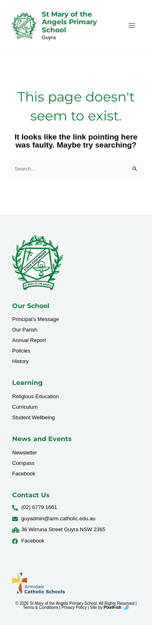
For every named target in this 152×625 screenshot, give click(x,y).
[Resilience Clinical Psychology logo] (37, 262)
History (20, 361)
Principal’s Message (35, 319)
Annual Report (29, 340)
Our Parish (24, 330)
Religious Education (35, 396)
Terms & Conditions (40, 607)
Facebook (23, 474)
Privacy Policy (74, 607)
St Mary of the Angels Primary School (69, 22)
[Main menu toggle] (132, 25)
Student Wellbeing (33, 417)
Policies (21, 351)
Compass (23, 463)
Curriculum (25, 407)
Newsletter (24, 453)
